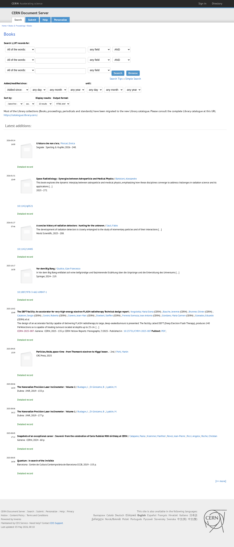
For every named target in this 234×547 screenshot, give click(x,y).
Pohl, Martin (122, 351)
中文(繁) (192, 519)
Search (18, 19)
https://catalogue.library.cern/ (20, 115)
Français (162, 515)
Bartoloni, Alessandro (126, 178)
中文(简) (182, 519)
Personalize (60, 19)
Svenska (171, 519)
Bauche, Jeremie (171, 311)
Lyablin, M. (111, 387)
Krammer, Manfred (156, 436)
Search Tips (116, 78)
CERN (27, 3)
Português (136, 519)
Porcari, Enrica (68, 143)
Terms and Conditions (37, 515)
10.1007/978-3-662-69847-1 (32, 292)
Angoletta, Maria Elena (142, 311)
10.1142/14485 (25, 249)
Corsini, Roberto (51, 315)
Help (45, 19)
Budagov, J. (82, 387)
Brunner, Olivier (196, 311)
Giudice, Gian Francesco (68, 268)
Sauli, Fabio (112, 225)
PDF (163, 331)
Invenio (17, 519)
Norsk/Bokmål (113, 519)
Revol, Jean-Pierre (176, 436)
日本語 (193, 515)
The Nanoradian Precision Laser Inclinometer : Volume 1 (46, 411)
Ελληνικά (131, 515)
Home (4, 26)
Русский (148, 519)
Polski (125, 519)
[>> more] (220, 481)
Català (110, 515)
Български (99, 515)
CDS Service (22, 523)
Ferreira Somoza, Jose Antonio (137, 315)
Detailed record (25, 166)
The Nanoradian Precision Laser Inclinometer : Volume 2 (46, 387)
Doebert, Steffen (104, 315)
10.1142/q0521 (25, 206)
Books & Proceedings (17, 26)
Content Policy (17, 515)
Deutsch (119, 515)
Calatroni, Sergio (25, 315)
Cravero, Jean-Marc (77, 315)
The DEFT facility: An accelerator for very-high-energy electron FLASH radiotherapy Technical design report (73, 311)
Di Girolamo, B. (97, 387)
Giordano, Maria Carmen (174, 315)
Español (151, 515)
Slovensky (159, 519)
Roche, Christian (209, 436)
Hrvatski (173, 515)
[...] (50, 186)
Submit (32, 19)
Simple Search (133, 78)
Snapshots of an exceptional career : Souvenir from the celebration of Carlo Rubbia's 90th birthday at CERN (72, 436)
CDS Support (56, 523)
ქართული (98, 519)
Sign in (202, 3)
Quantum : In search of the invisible (35, 460)
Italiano (183, 515)
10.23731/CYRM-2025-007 (137, 331)
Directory (217, 3)
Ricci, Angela (193, 436)
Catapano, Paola (137, 436)
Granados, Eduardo (204, 315)
